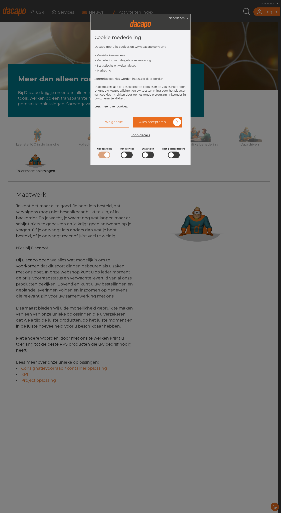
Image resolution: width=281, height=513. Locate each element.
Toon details (140, 135)
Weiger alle (114, 122)
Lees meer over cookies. (111, 106)
